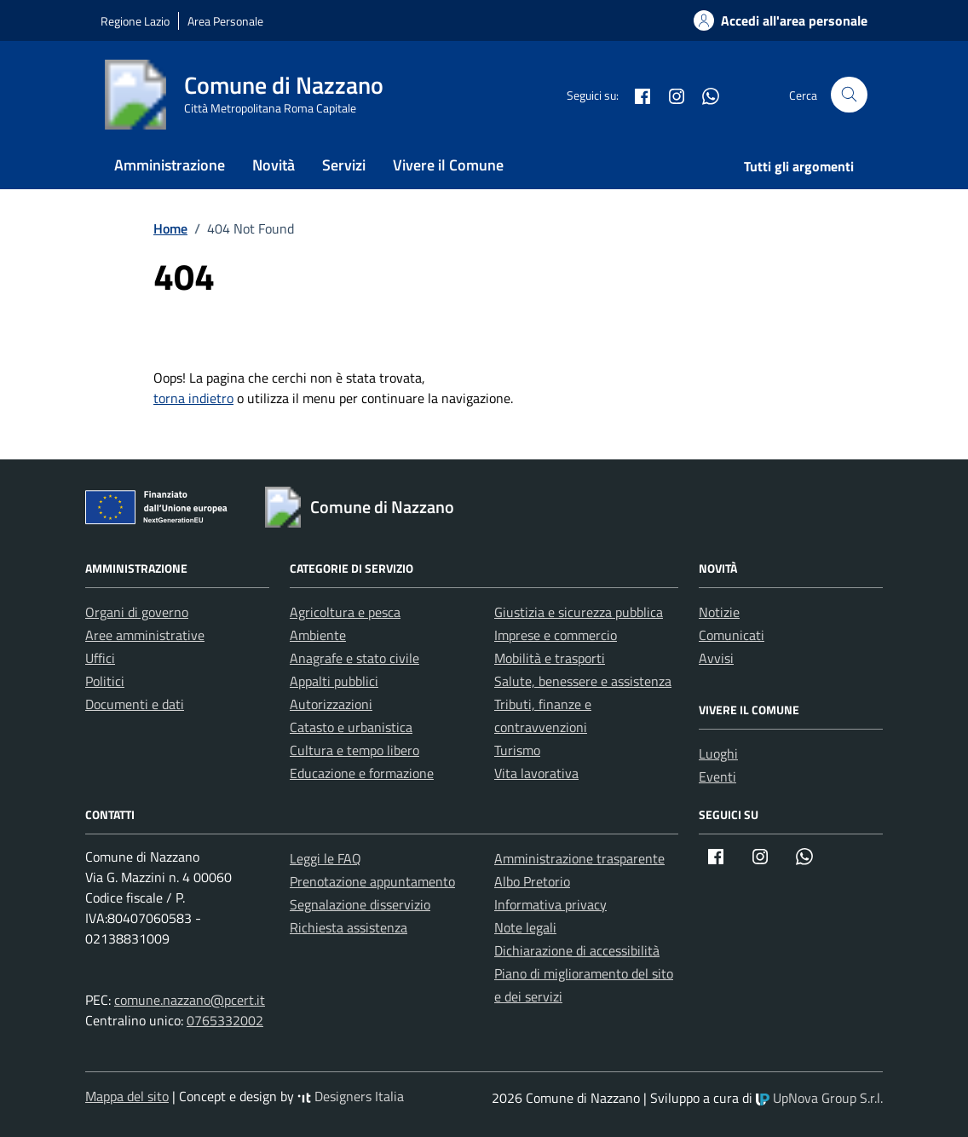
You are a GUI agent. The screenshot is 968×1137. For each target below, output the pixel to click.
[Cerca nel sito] (849, 95)
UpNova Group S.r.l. (819, 1098)
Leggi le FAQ (325, 858)
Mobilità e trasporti (549, 658)
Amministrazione (169, 164)
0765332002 (225, 1020)
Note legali (525, 927)
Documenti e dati (134, 704)
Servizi (344, 164)
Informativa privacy (550, 904)
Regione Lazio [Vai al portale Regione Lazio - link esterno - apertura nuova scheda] (135, 21)
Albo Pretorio (532, 881)
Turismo (517, 750)
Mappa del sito (127, 1096)
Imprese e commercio (555, 635)
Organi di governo (136, 612)
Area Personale (225, 21)
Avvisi (716, 658)
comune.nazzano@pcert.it (189, 1000)
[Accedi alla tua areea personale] (770, 20)
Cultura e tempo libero (354, 750)
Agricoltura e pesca (345, 612)
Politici (104, 681)
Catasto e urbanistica (351, 727)
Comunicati (731, 635)
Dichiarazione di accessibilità (577, 950)
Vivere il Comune (448, 164)
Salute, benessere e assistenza (582, 681)
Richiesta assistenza (348, 927)
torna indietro (193, 398)
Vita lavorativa (536, 773)
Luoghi (718, 753)
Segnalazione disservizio (360, 904)
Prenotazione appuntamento (372, 881)
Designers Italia (350, 1096)
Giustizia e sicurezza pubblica (578, 612)
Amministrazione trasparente (579, 858)
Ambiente (318, 635)
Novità (273, 164)
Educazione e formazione (362, 773)
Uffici (100, 658)
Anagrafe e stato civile (354, 658)
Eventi (717, 776)
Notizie (719, 612)
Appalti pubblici (334, 681)
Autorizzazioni (331, 704)
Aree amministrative (145, 635)
